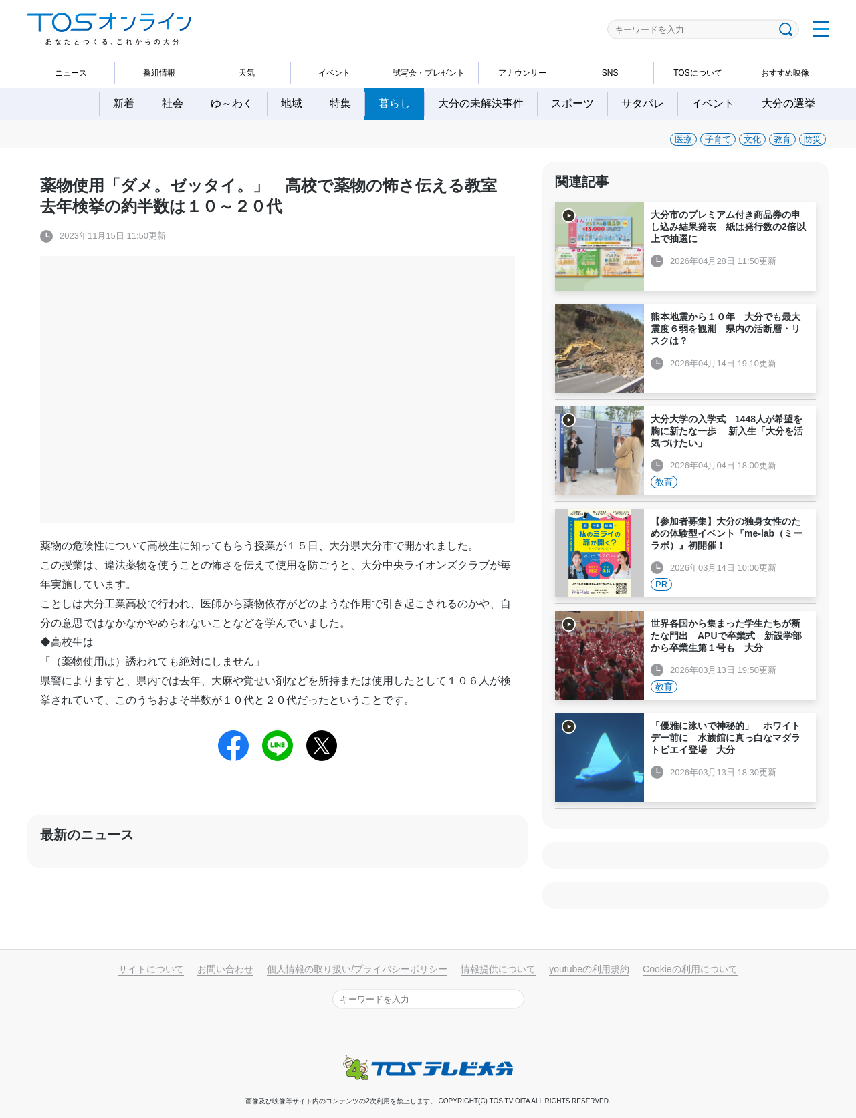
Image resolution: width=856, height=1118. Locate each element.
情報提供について (498, 969)
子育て (718, 139)
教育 (782, 139)
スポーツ (572, 103)
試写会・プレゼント (429, 73)
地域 (291, 103)
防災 (812, 139)
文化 (752, 139)
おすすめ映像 (785, 73)
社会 (172, 103)
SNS (610, 73)
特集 (340, 103)
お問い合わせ (225, 969)
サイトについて (151, 969)
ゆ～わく (232, 103)
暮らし (395, 103)
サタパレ (642, 103)
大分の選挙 (788, 103)
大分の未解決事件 (481, 103)
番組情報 (159, 73)
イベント (334, 73)
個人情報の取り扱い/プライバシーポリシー (357, 969)
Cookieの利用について (690, 969)
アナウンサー (522, 73)
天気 (247, 73)
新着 (123, 103)
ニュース (71, 73)
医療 (683, 139)
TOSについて (697, 73)
